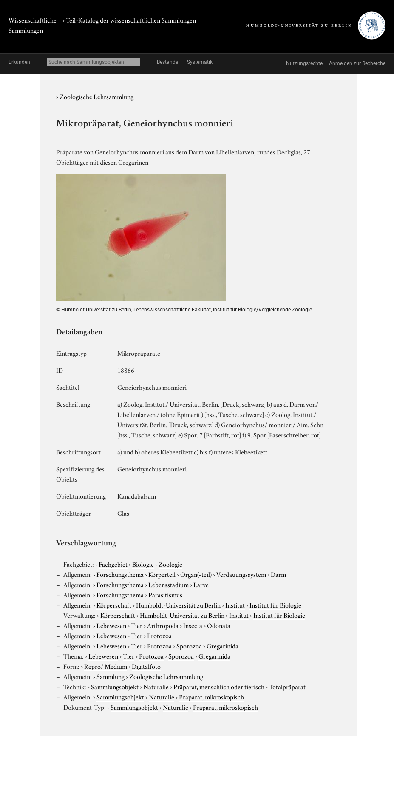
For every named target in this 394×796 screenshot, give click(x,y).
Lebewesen (111, 625)
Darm (278, 574)
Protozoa (159, 635)
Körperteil (162, 574)
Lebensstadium (168, 584)
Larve (201, 584)
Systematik (200, 62)
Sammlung (110, 676)
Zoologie (170, 563)
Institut (235, 604)
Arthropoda (163, 625)
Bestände (167, 62)
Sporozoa (189, 645)
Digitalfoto (146, 665)
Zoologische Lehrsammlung (96, 96)
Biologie (143, 563)
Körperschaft (113, 604)
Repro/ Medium (105, 665)
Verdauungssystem (241, 574)
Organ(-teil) (196, 574)
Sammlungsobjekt (115, 686)
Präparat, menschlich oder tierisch (218, 686)
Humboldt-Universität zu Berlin (178, 604)
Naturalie (156, 686)
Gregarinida (222, 645)
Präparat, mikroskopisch (211, 696)
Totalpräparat (287, 686)
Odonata (218, 625)
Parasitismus (165, 594)
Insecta (192, 625)
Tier (136, 625)
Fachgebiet (113, 563)
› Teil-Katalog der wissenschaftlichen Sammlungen (129, 19)
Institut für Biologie (275, 604)
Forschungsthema (120, 574)
